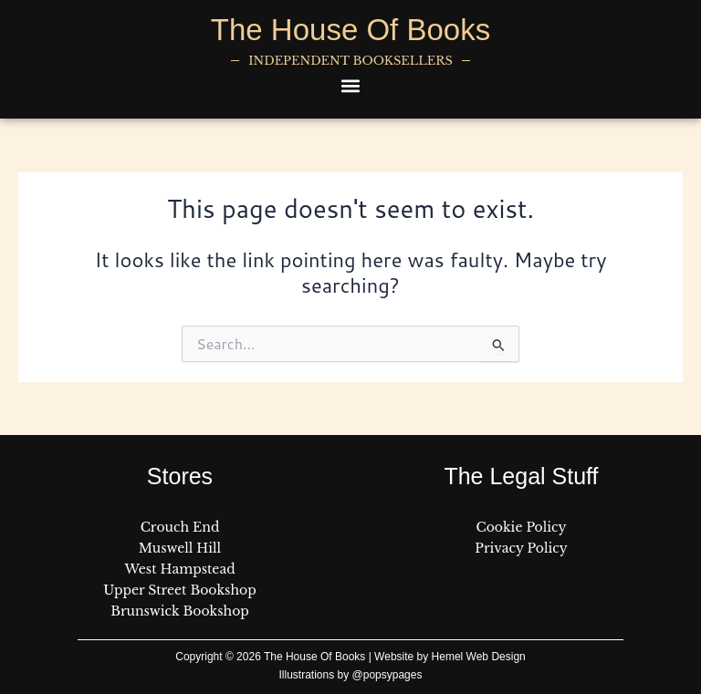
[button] (351, 85)
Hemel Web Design (479, 656)
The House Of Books (350, 30)
